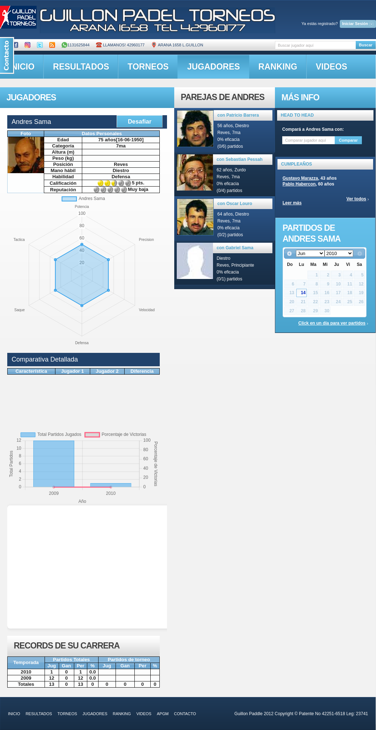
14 (303, 292)
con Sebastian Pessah (240, 159)
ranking (277, 66)
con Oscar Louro (234, 203)
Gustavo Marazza (300, 178)
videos (331, 66)
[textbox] (315, 45)
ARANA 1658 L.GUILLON (177, 45)
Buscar (365, 45)
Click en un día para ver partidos (331, 323)
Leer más (292, 202)
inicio (14, 714)
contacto (185, 714)
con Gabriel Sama (235, 247)
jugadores (213, 66)
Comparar (348, 140)
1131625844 (75, 45)
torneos (148, 66)
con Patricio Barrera (238, 115)
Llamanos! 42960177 (120, 45)
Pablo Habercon (299, 184)
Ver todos (356, 198)
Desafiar (139, 121)
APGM (162, 714)
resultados (81, 66)
